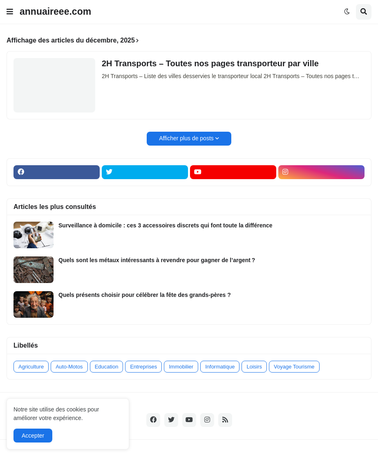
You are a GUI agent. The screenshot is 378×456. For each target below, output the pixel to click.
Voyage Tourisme (294, 367)
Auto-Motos (69, 367)
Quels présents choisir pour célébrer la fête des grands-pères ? (144, 295)
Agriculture (31, 367)
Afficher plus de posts (186, 138)
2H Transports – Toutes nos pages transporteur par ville (210, 63)
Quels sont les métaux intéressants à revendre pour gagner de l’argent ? (156, 260)
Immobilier (181, 367)
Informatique (220, 367)
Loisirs (254, 367)
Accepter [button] (33, 435)
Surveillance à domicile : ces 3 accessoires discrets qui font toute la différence (165, 225)
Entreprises (143, 367)
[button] (10, 12)
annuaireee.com (55, 11)
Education (107, 367)
